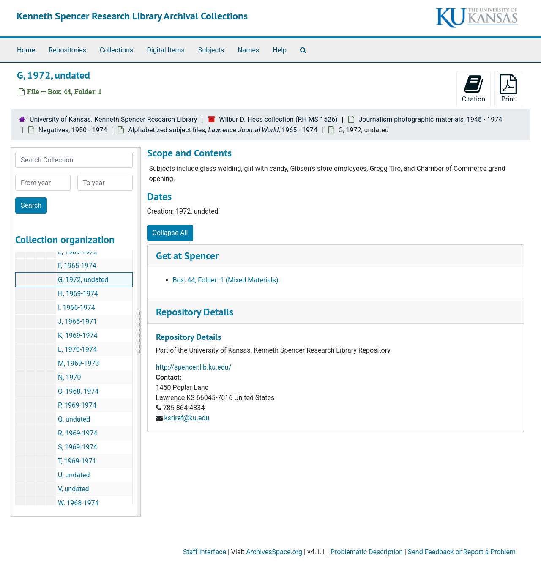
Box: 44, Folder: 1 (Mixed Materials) (226, 280)
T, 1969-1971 (77, 461)
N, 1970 (69, 377)
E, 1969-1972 (77, 252)
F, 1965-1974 (77, 266)
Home (26, 50)
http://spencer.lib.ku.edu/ (194, 367)
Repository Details (194, 311)
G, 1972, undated (83, 280)
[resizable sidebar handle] (138, 332)
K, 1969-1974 (78, 335)
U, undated (74, 475)
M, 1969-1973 (78, 363)
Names (248, 50)
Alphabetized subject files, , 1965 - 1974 (222, 130)
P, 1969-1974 (77, 405)
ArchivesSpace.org (274, 552)
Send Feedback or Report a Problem (462, 552)
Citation (473, 88)
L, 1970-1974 (77, 349)
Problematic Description (367, 552)
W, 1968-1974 (78, 503)
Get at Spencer (187, 255)
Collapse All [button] (170, 233)
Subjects (211, 50)
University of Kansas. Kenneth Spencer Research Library (113, 119)
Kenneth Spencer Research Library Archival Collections (132, 15)
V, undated (73, 489)
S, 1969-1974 (77, 447)
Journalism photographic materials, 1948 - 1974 (430, 119)
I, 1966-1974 (76, 308)
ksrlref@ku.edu (186, 418)
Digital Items (165, 50)
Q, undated (74, 419)
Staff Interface (204, 552)
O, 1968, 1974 (78, 391)
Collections (117, 50)
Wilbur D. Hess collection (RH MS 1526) (278, 119)
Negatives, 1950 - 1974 (72, 130)
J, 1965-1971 (77, 322)
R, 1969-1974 (77, 433)
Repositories (67, 50)
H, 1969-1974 (78, 294)
